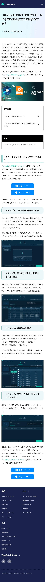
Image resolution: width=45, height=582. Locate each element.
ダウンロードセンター (29, 496)
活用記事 (25, 509)
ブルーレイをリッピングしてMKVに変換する (20, 145)
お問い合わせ (27, 504)
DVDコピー (4, 504)
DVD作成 (4, 509)
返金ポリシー (5, 540)
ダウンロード (24, 186)
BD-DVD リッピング (7, 496)
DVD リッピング (6, 500)
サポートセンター (28, 500)
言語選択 (4, 549)
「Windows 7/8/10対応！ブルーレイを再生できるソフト (19, 124)
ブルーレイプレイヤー (8, 513)
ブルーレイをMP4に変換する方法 (14, 116)
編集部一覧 (4, 532)
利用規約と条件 (6, 545)
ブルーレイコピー (7, 517)
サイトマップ (27, 513)
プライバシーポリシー (8, 536)
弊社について (5, 528)
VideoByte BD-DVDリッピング (13, 75)
